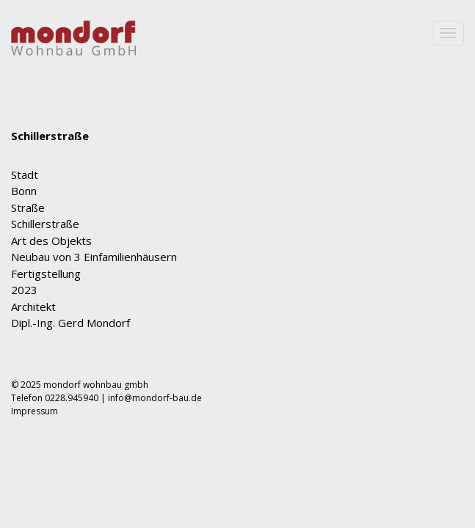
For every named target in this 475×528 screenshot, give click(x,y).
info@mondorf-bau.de (155, 412)
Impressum (34, 425)
